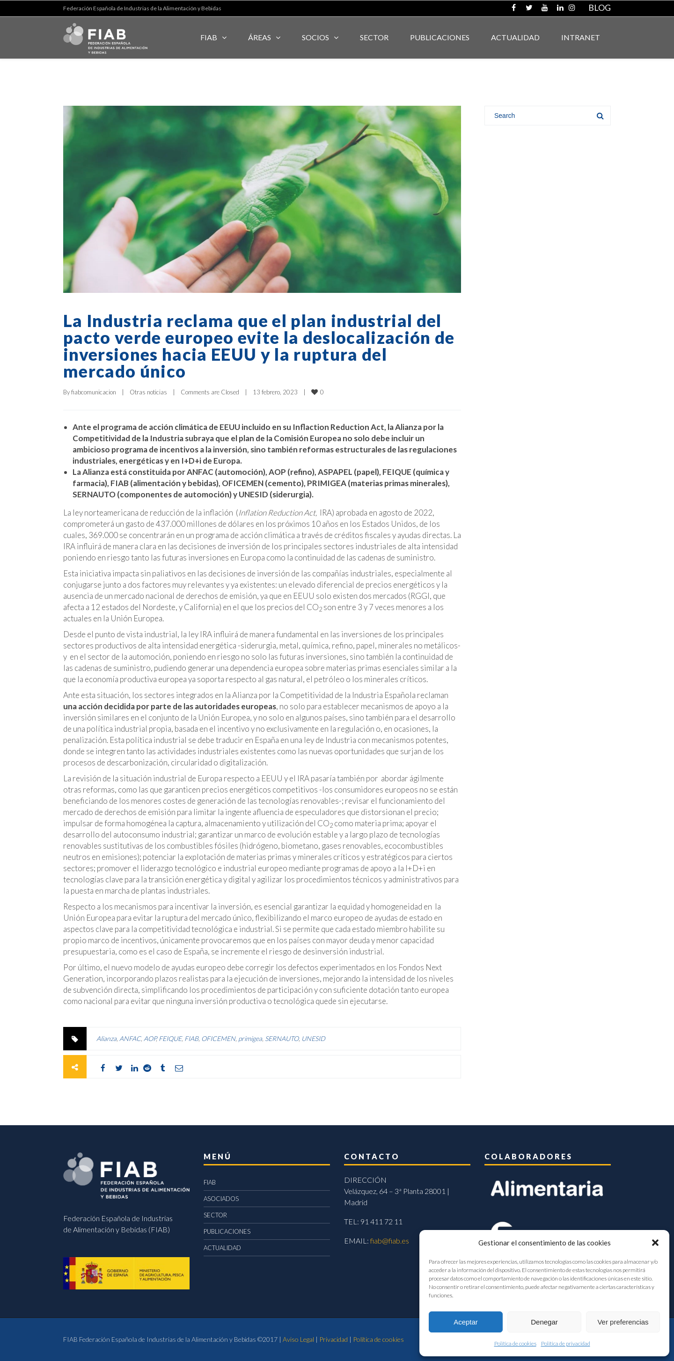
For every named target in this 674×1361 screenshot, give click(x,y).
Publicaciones (439, 37)
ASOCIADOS (221, 1198)
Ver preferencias (622, 1322)
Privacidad (333, 1339)
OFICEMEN (218, 1038)
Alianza (106, 1038)
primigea (250, 1038)
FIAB (208, 37)
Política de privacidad (565, 1343)
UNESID (313, 1038)
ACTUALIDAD (515, 37)
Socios (315, 37)
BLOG (599, 7)
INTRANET (580, 37)
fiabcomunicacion (93, 392)
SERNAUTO (282, 1038)
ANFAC (130, 1038)
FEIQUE (170, 1038)
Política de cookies (515, 1343)
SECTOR (374, 37)
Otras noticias (148, 392)
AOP (150, 1038)
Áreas (259, 37)
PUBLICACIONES (227, 1231)
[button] (655, 1242)
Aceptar (466, 1322)
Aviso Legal (298, 1339)
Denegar (544, 1322)
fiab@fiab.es (389, 1240)
